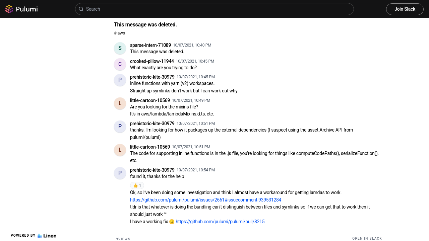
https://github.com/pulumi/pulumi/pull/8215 (220, 221)
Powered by (33, 236)
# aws (119, 32)
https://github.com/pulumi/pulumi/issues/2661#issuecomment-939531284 (205, 200)
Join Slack (404, 9)
